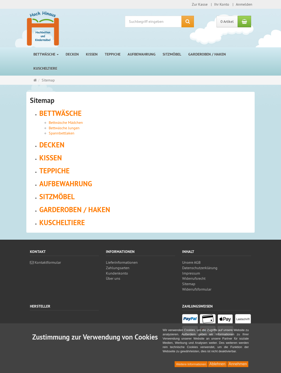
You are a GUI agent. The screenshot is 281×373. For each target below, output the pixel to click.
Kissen (92, 54)
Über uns (113, 278)
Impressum (191, 273)
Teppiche (112, 54)
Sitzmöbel (172, 54)
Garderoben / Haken (207, 54)
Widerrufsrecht (193, 278)
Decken (72, 54)
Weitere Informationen (191, 364)
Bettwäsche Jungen (64, 128)
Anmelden (244, 4)
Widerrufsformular (196, 289)
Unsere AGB (191, 262)
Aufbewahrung (142, 54)
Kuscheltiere (45, 68)
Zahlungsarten (117, 267)
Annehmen (238, 364)
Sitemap (188, 283)
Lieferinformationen (122, 262)
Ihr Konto (221, 4)
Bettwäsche (46, 54)
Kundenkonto (117, 273)
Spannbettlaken (61, 133)
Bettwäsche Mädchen (66, 122)
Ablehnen (217, 364)
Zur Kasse (200, 4)
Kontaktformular (45, 262)
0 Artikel (227, 21)
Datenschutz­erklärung (199, 267)
